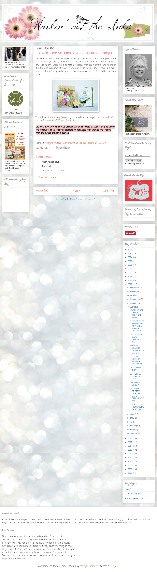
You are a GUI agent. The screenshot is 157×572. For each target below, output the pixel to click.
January (134, 433)
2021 (130, 269)
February (134, 429)
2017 (130, 284)
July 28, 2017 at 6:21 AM (54, 171)
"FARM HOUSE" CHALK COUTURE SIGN (137, 313)
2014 (130, 446)
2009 (130, 465)
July (132, 307)
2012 (130, 454)
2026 (130, 249)
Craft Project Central (63, 120)
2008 (130, 469)
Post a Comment (48, 177)
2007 (130, 473)
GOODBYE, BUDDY (135, 383)
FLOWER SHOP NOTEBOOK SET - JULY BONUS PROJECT (137, 326)
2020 (130, 273)
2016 (130, 438)
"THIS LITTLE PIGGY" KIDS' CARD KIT (137, 406)
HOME (128, 489)
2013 (130, 450)
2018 (130, 280)
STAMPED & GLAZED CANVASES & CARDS (137, 349)
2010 (130, 461)
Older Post (109, 191)
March (133, 426)
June (132, 414)
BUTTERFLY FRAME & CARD (135, 376)
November (135, 291)
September (135, 299)
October (134, 295)
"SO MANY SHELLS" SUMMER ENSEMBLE (136, 360)
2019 (130, 276)
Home (76, 191)
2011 (130, 457)
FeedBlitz (140, 163)
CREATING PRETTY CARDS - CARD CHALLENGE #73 (137, 395)
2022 (130, 265)
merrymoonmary (88, 566)
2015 (130, 442)
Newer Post (42, 191)
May (132, 418)
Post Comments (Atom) (82, 199)
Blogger (115, 566)
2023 (130, 261)
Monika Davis (107, 117)
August (133, 303)
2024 (130, 257)
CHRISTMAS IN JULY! (137, 369)
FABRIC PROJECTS (134, 498)
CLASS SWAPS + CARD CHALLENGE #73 (138, 338)
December (135, 287)
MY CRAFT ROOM (133, 494)
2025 (130, 253)
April (132, 422)
